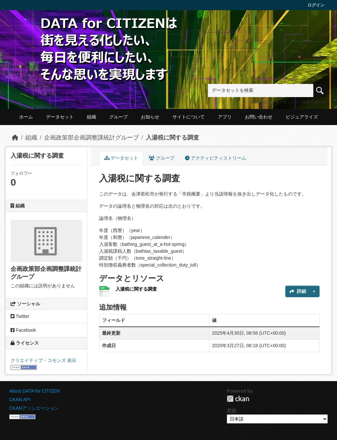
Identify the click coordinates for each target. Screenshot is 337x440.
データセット (60, 116)
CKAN (238, 398)
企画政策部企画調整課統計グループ (91, 137)
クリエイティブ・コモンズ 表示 (43, 360)
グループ (118, 116)
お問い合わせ (258, 116)
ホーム (26, 116)
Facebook (23, 330)
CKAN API (20, 399)
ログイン (315, 5)
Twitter (20, 316)
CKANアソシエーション (34, 408)
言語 (231, 410)
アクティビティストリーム (215, 158)
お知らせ (150, 116)
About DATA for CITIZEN (34, 391)
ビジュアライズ (302, 116)
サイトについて (188, 116)
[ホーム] (15, 137)
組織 (91, 116)
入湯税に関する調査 (172, 137)
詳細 (298, 291)
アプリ (225, 116)
